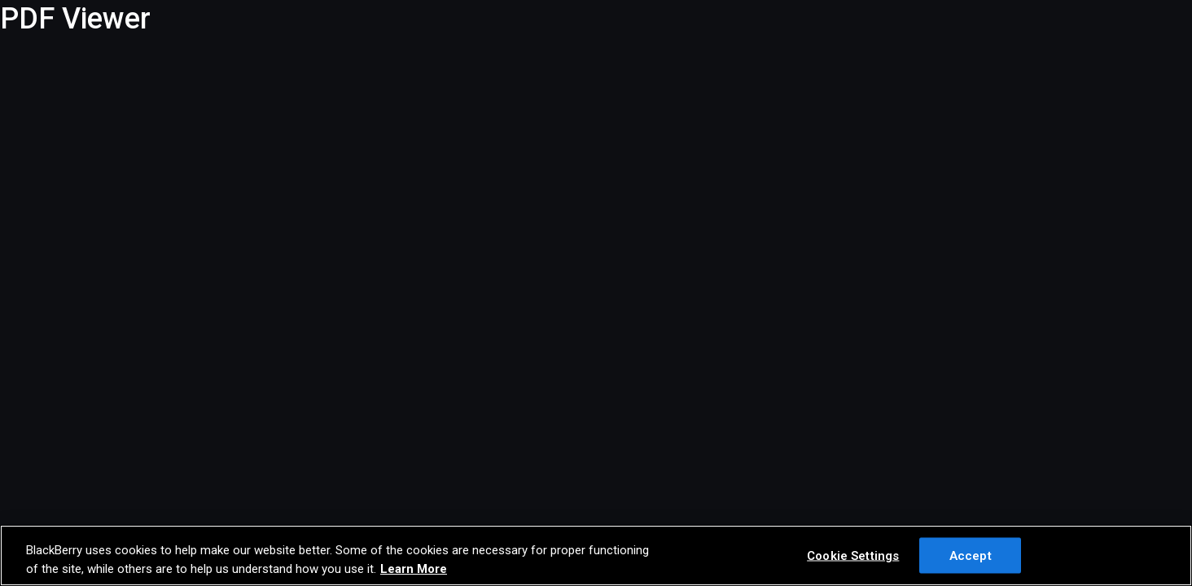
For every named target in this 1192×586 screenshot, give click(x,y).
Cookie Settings (853, 555)
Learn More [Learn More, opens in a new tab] (413, 569)
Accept (970, 555)
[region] (596, 555)
